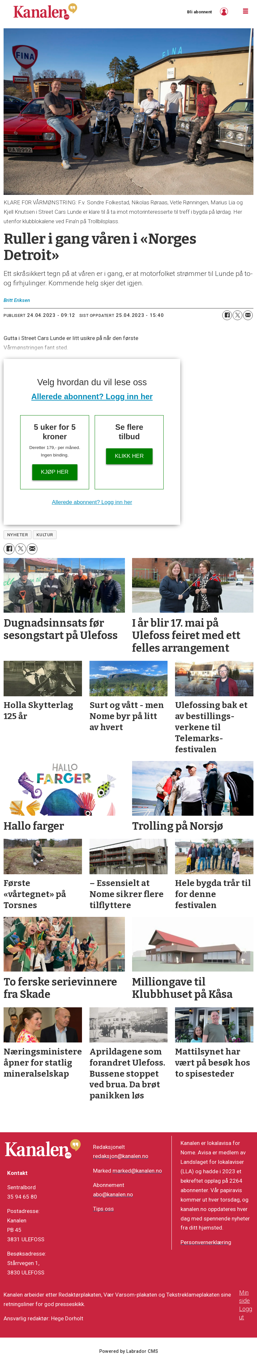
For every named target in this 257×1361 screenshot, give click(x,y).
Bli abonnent (199, 11)
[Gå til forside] (45, 11)
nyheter (17, 534)
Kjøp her (55, 472)
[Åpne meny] (245, 11)
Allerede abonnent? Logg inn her (92, 396)
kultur (44, 534)
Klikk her (129, 456)
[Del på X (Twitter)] (237, 315)
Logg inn (225, 11)
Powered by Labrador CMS (128, 1351)
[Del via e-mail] (248, 315)
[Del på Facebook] (227, 315)
